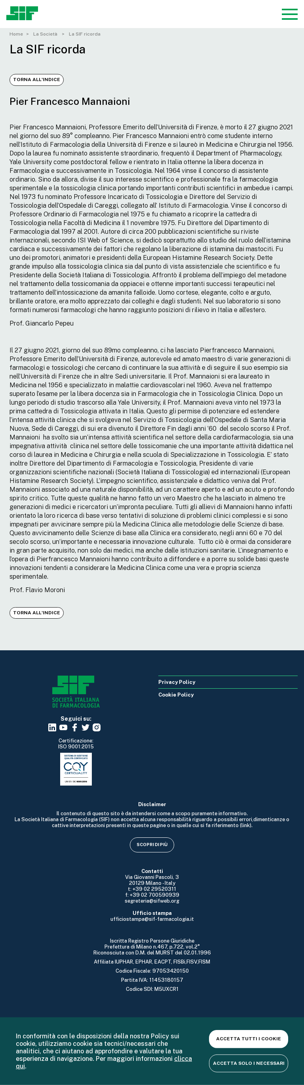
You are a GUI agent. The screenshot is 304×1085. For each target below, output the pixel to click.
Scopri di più (152, 844)
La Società (46, 34)
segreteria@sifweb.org (152, 901)
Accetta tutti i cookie (248, 1038)
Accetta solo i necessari (249, 1063)
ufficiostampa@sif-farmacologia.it (152, 919)
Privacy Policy (176, 682)
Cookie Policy (176, 695)
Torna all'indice (36, 79)
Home (16, 34)
